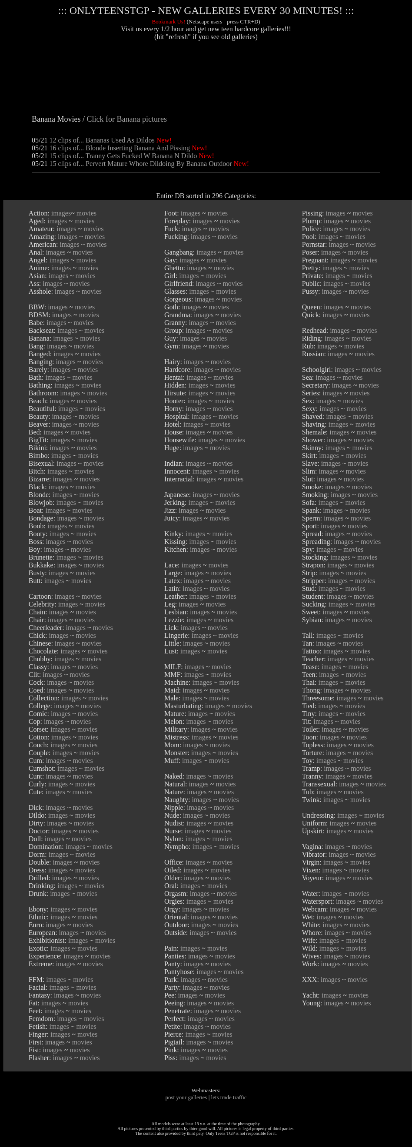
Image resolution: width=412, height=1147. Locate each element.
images (61, 213)
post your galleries (186, 1097)
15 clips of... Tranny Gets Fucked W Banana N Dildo (123, 155)
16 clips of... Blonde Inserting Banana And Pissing (119, 148)
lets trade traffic (229, 1097)
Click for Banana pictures (126, 119)
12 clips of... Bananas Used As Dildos (101, 140)
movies (86, 213)
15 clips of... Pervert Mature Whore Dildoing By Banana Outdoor (140, 163)
